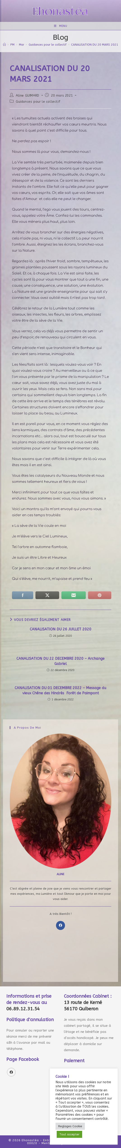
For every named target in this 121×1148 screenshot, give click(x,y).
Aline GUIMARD (27, 96)
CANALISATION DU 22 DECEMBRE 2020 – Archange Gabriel (60, 661)
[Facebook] (60, 925)
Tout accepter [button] (69, 1134)
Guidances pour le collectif (38, 102)
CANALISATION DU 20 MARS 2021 (94, 44)
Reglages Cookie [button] (70, 1126)
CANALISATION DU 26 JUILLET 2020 (60, 629)
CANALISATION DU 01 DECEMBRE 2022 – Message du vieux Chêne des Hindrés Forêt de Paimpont (60, 690)
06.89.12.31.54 (23, 1008)
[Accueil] (4, 44)
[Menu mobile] (60, 26)
